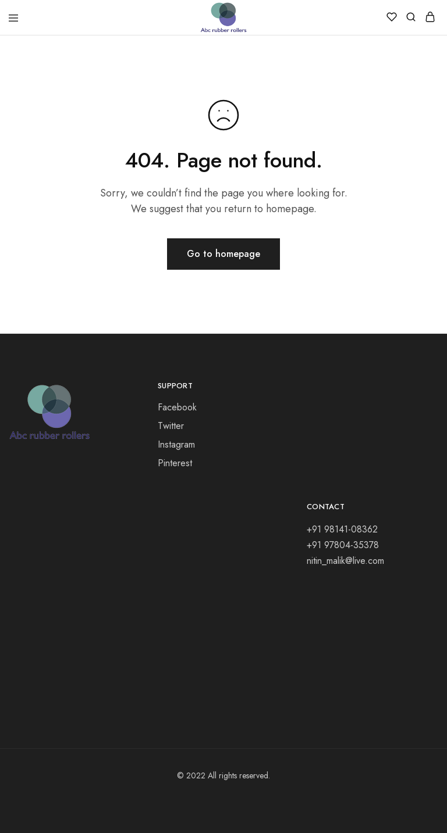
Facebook (177, 407)
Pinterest (175, 463)
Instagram (176, 444)
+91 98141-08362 (342, 529)
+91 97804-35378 (343, 545)
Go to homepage (223, 253)
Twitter (171, 425)
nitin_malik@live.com (345, 560)
